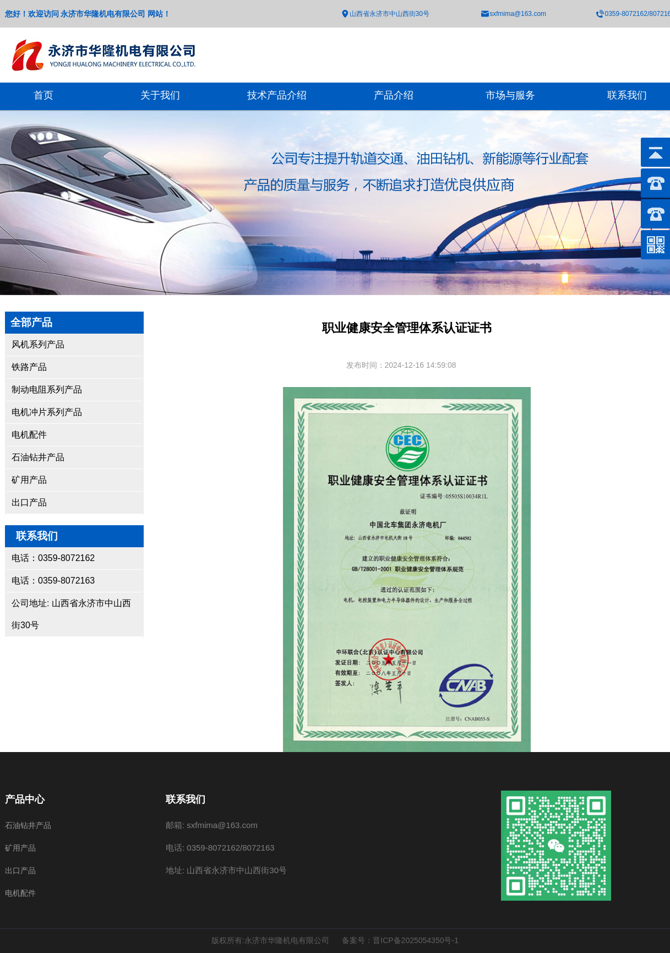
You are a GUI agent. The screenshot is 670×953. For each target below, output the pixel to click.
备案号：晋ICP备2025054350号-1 (400, 940)
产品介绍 (393, 95)
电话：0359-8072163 (53, 580)
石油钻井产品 (38, 457)
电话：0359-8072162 (53, 558)
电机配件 (29, 434)
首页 (43, 95)
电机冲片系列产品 (47, 412)
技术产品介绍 (277, 95)
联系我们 (627, 95)
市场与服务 (510, 95)
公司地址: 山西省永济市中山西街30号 (71, 614)
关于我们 (160, 95)
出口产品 (29, 502)
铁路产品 (29, 367)
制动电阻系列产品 (47, 389)
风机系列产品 (38, 344)
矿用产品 (29, 479)
